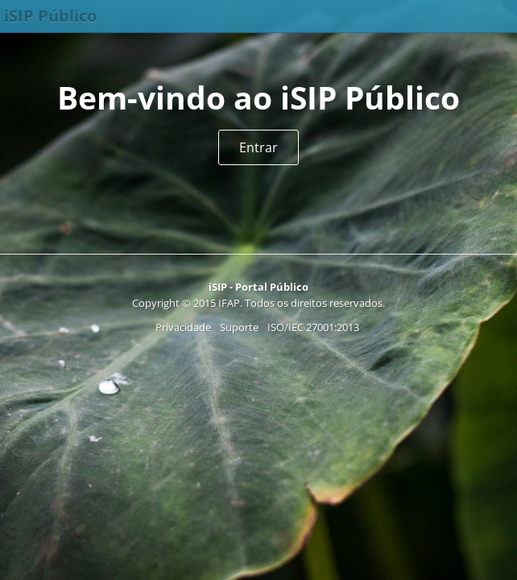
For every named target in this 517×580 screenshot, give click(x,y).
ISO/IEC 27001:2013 (313, 327)
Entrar (258, 147)
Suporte (239, 327)
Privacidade (183, 327)
